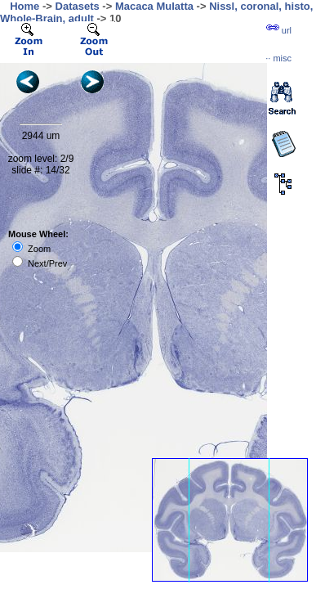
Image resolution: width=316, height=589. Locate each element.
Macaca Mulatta (154, 6)
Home (24, 6)
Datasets (78, 6)
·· (278, 58)
